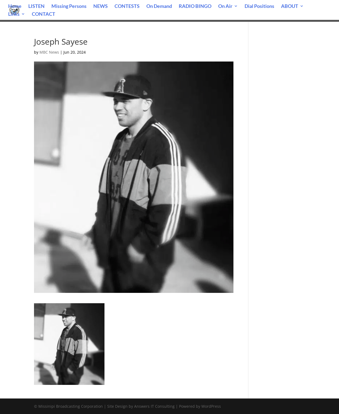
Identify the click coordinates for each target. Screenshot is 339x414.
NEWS (100, 6)
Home (14, 6)
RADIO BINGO (195, 6)
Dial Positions (259, 6)
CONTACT (43, 14)
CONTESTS (127, 6)
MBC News (49, 52)
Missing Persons (69, 6)
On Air (225, 6)
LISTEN (36, 6)
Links (14, 14)
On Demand (159, 6)
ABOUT (289, 6)
